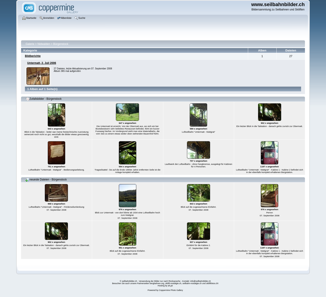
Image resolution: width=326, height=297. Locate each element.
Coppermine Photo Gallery (171, 290)
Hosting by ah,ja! (165, 286)
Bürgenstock (60, 44)
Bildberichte (33, 56)
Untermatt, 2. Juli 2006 (41, 63)
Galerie (30, 44)
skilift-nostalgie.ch (173, 283)
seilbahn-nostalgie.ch (192, 283)
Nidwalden (43, 44)
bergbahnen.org (157, 283)
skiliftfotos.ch (212, 283)
